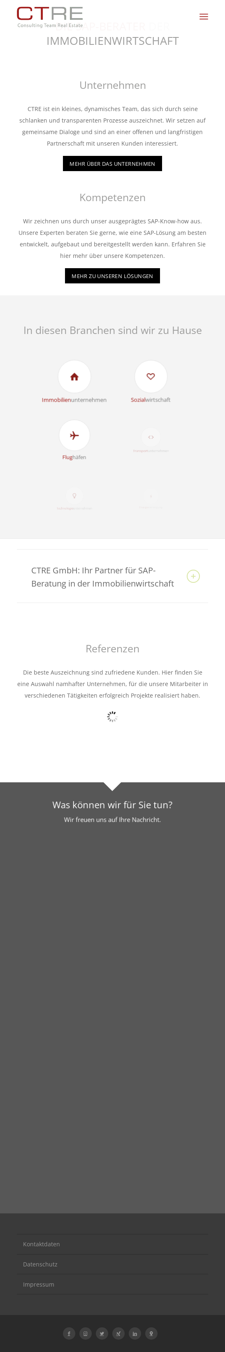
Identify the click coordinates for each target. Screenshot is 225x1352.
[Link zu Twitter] (102, 1333)
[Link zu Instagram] (85, 1333)
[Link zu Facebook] (69, 1333)
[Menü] (203, 16)
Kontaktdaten (41, 1244)
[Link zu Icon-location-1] (151, 1333)
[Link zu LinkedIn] (135, 1333)
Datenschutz (40, 1264)
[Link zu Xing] (118, 1333)
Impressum (38, 1284)
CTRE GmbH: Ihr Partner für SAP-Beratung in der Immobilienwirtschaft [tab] (115, 577)
